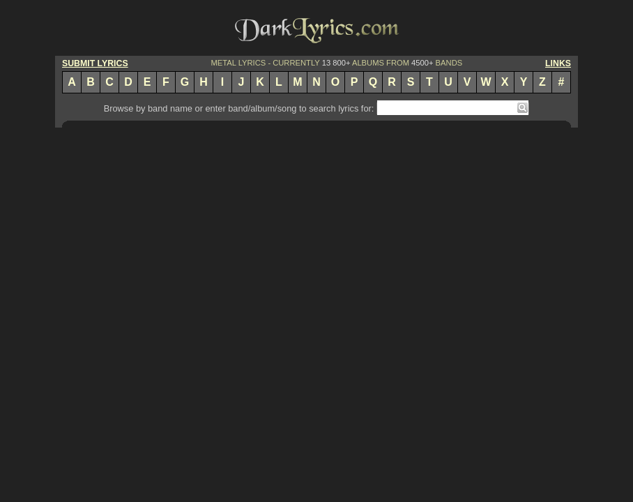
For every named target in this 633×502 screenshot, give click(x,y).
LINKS (558, 63)
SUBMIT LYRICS (95, 63)
